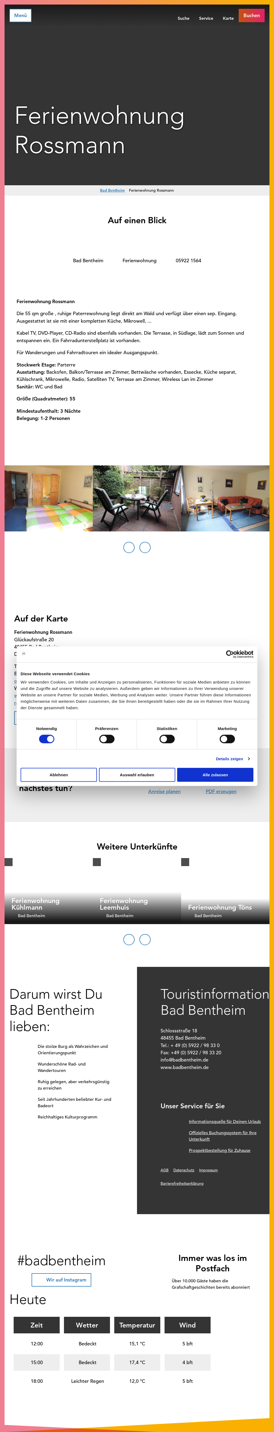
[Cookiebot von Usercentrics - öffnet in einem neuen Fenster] (230, 654)
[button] (252, 15)
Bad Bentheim (112, 190)
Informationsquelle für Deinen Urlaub (225, 1121)
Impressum (208, 1170)
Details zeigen (229, 758)
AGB (165, 1170)
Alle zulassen (215, 775)
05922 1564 (188, 260)
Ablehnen (59, 775)
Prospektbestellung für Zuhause (219, 1150)
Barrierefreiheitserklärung (182, 1183)
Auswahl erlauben (137, 775)
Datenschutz (183, 1170)
